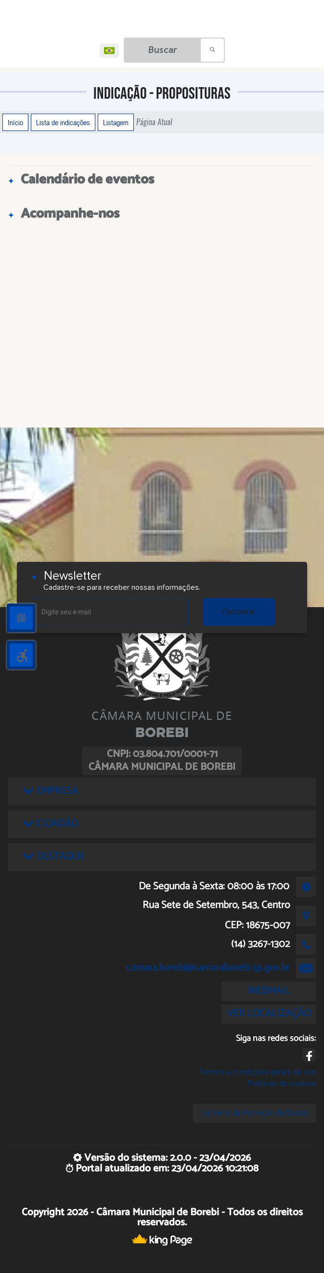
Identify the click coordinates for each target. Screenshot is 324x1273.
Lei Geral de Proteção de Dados (254, 1112)
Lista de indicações (63, 122)
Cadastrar (239, 611)
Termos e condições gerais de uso (257, 1072)
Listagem (116, 122)
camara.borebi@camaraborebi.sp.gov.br (208, 968)
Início (15, 122)
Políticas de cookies (281, 1083)
